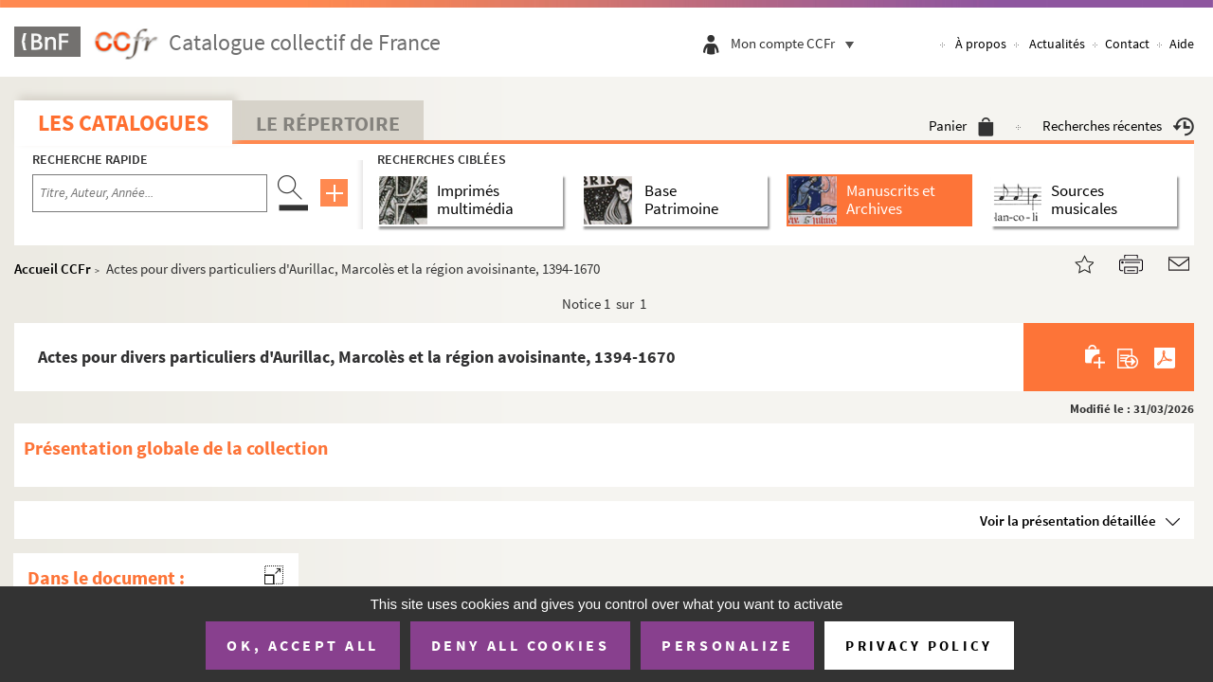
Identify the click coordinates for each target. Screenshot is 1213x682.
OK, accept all (302, 645)
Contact (1127, 43)
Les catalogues (123, 122)
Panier (961, 126)
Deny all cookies (520, 645)
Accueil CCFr (52, 269)
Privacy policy (918, 646)
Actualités (1057, 43)
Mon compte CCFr (797, 43)
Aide (1181, 43)
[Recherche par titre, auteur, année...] (149, 193)
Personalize (727, 645)
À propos (980, 43)
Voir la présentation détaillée (1068, 520)
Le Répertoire (328, 123)
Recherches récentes (1118, 126)
